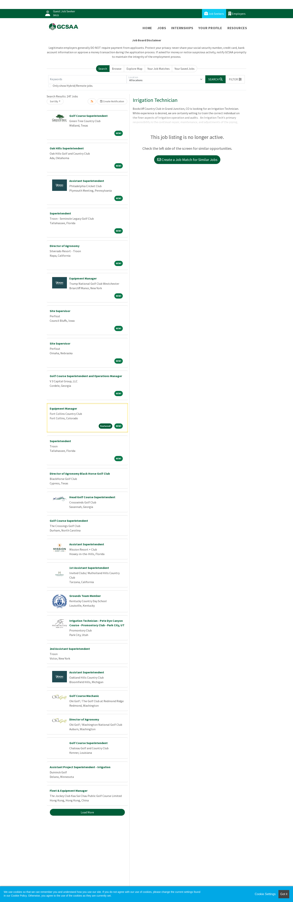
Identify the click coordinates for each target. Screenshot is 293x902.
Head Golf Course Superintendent (92, 497)
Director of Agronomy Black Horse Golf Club (80, 473)
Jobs (161, 28)
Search (102, 68)
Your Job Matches (158, 68)
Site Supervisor (60, 311)
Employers (237, 13)
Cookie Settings (265, 894)
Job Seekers (214, 13)
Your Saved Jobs (185, 68)
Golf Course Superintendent (88, 116)
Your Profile (210, 28)
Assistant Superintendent (86, 181)
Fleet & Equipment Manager (68, 790)
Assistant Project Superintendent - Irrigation (80, 767)
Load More (87, 812)
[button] (235, 79)
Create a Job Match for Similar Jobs (187, 159)
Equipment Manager (83, 278)
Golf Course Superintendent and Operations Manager (86, 376)
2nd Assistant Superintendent (70, 649)
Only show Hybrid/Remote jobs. (73, 85)
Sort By (54, 101)
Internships (182, 28)
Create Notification (112, 101)
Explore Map (134, 68)
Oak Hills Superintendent (67, 148)
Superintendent (60, 213)
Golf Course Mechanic (84, 696)
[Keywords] (87, 79)
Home (147, 28)
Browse (116, 68)
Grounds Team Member (85, 596)
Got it (283, 894)
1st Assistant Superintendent (89, 568)
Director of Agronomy (64, 246)
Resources (237, 28)
